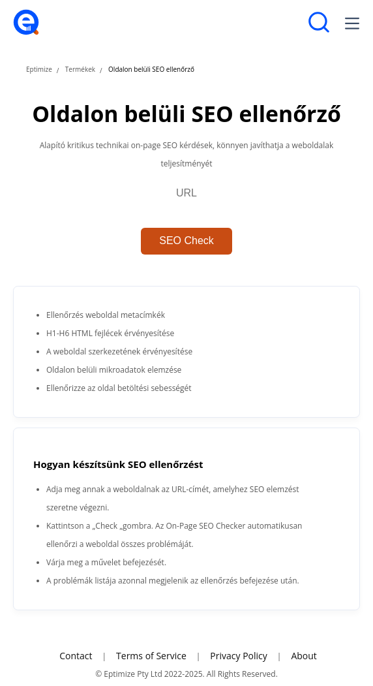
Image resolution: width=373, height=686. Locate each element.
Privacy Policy (238, 655)
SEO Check (186, 240)
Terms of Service (151, 655)
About (303, 655)
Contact (75, 655)
